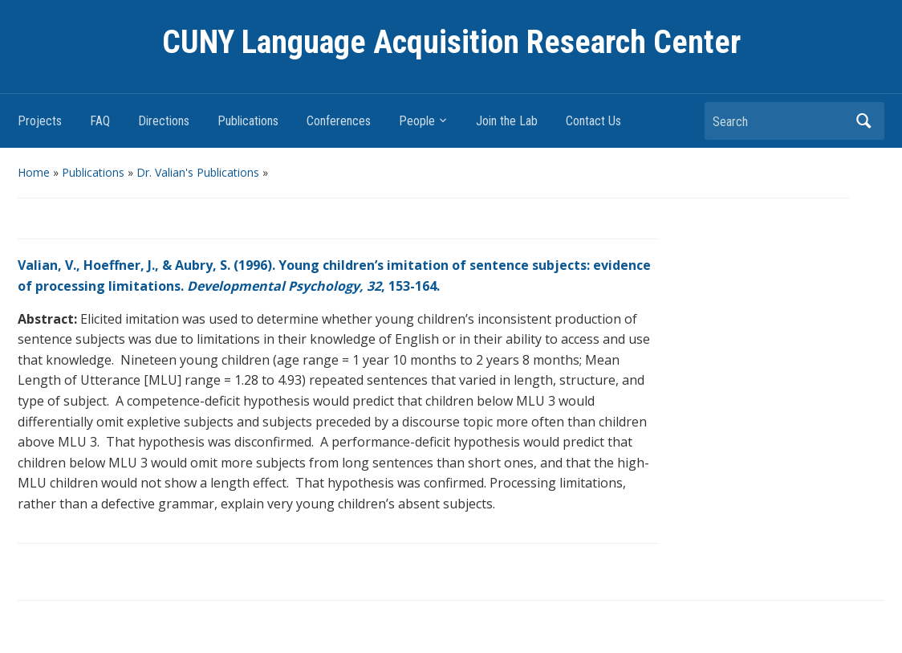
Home (34, 172)
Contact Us (593, 121)
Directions (163, 121)
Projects (40, 121)
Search (864, 120)
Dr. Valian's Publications (197, 172)
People (417, 121)
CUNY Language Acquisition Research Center (451, 42)
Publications (247, 121)
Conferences (339, 121)
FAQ (100, 121)
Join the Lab (507, 121)
